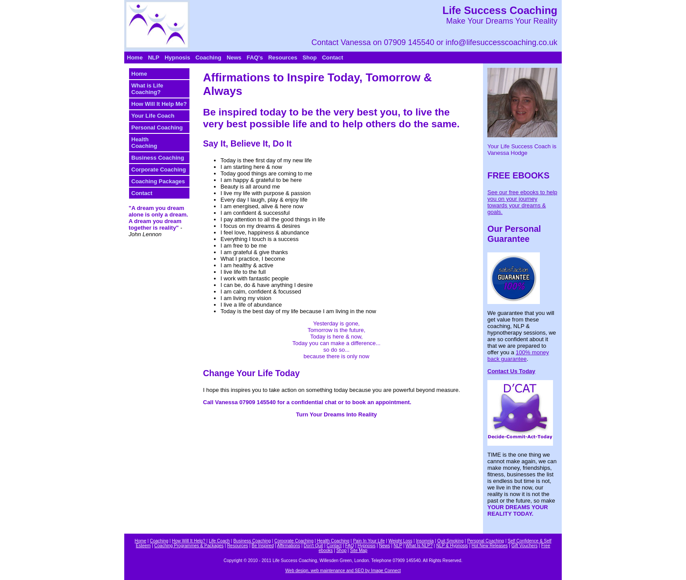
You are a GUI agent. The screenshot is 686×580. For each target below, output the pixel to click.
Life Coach (219, 540)
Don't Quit (313, 545)
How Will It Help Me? (159, 104)
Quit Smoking (450, 540)
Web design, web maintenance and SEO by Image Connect (343, 570)
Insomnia (425, 540)
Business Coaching (157, 157)
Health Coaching (333, 540)
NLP (153, 57)
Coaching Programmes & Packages (189, 545)
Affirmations (288, 545)
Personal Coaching (157, 127)
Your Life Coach (153, 115)
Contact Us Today (511, 371)
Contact (332, 57)
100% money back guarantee (518, 355)
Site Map (358, 550)
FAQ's (255, 57)
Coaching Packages (158, 181)
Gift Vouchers (524, 545)
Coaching (208, 57)
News (234, 57)
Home (135, 57)
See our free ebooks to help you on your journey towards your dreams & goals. (522, 202)
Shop (309, 57)
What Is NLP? (419, 545)
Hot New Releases (490, 545)
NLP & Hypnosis (452, 545)
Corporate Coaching (158, 169)
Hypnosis (177, 57)
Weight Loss (400, 540)
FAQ (349, 545)
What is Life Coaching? (147, 88)
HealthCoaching (144, 142)
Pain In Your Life (369, 540)
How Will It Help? (188, 540)
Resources (282, 57)
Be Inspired (263, 545)
